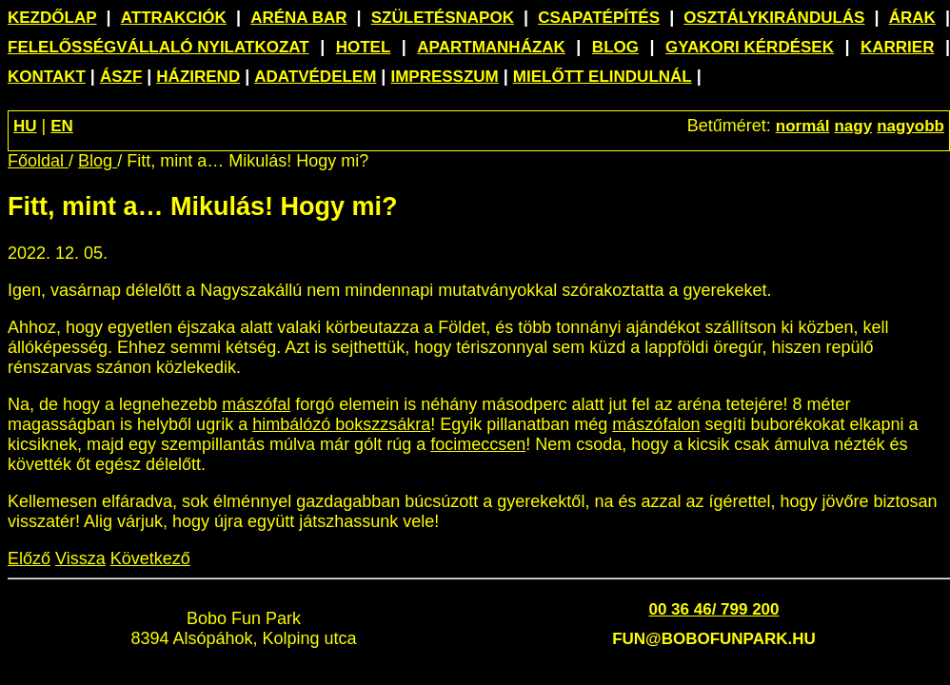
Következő (150, 558)
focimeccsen (477, 444)
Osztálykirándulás (773, 18)
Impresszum (444, 77)
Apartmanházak (491, 47)
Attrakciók (174, 18)
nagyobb (910, 126)
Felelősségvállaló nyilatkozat (158, 47)
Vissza (80, 558)
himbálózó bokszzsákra (341, 424)
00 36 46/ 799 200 (713, 609)
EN (61, 126)
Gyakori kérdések (749, 47)
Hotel (363, 47)
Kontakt (47, 77)
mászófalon (656, 424)
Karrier (897, 47)
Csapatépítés (599, 18)
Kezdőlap (52, 18)
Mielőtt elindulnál (602, 77)
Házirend (198, 77)
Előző (29, 558)
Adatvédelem (315, 77)
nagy (853, 126)
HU (25, 126)
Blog (615, 47)
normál (803, 126)
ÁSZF (121, 77)
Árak (912, 18)
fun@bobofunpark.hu (714, 639)
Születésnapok (442, 18)
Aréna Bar (298, 18)
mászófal (256, 404)
